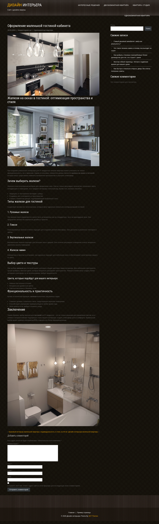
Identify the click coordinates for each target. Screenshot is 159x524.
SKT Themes (93, 519)
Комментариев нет (25, 30)
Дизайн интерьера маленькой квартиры (83, 432)
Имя (9, 467)
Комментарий (13, 444)
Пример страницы (84, 515)
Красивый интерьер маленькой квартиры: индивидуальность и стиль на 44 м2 (38, 432)
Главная (71, 515)
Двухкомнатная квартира (116, 5)
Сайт (9, 480)
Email (10, 473)
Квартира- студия (141, 5)
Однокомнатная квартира (137, 16)
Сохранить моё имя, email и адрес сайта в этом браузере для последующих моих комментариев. (43, 489)
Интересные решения (89, 5)
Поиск (113, 25)
